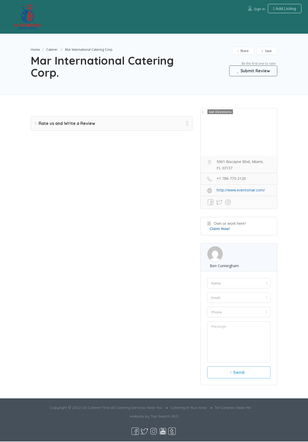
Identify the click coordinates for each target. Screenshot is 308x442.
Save (267, 51)
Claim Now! (220, 228)
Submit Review (252, 70)
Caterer (52, 49)
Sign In (259, 9)
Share (243, 51)
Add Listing (284, 8)
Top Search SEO (164, 416)
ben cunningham (224, 265)
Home (35, 49)
